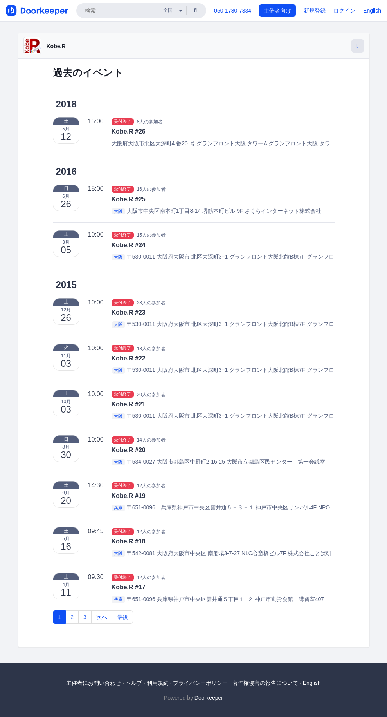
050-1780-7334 (232, 10)
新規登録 (315, 10)
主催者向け (277, 10)
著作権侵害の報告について (265, 683)
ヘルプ (134, 683)
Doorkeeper (208, 698)
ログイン (344, 10)
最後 (122, 617)
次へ (101, 617)
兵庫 (118, 507)
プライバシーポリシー (200, 683)
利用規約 (158, 683)
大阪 (118, 211)
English (372, 10)
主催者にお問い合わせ (93, 683)
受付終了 (122, 121)
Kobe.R (56, 46)
